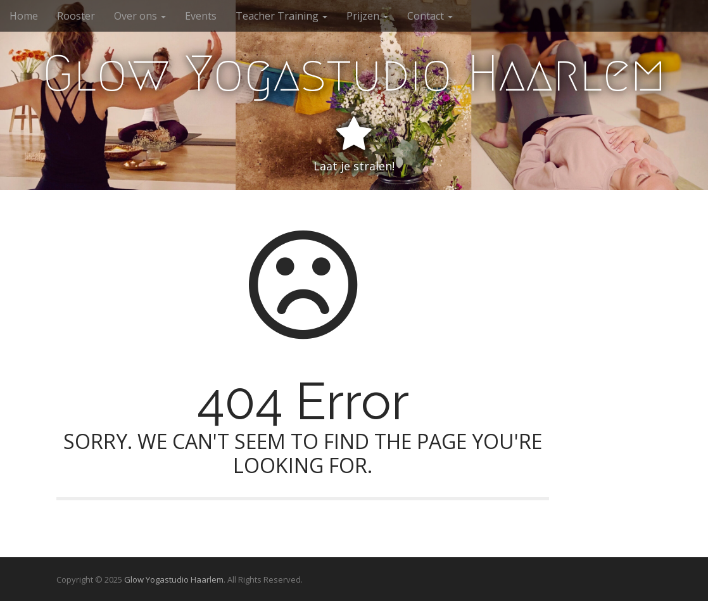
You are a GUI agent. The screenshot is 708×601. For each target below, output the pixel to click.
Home (23, 16)
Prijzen (367, 16)
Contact (430, 16)
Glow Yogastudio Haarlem (354, 73)
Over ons (140, 16)
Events (201, 16)
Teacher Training (281, 16)
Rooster (76, 16)
